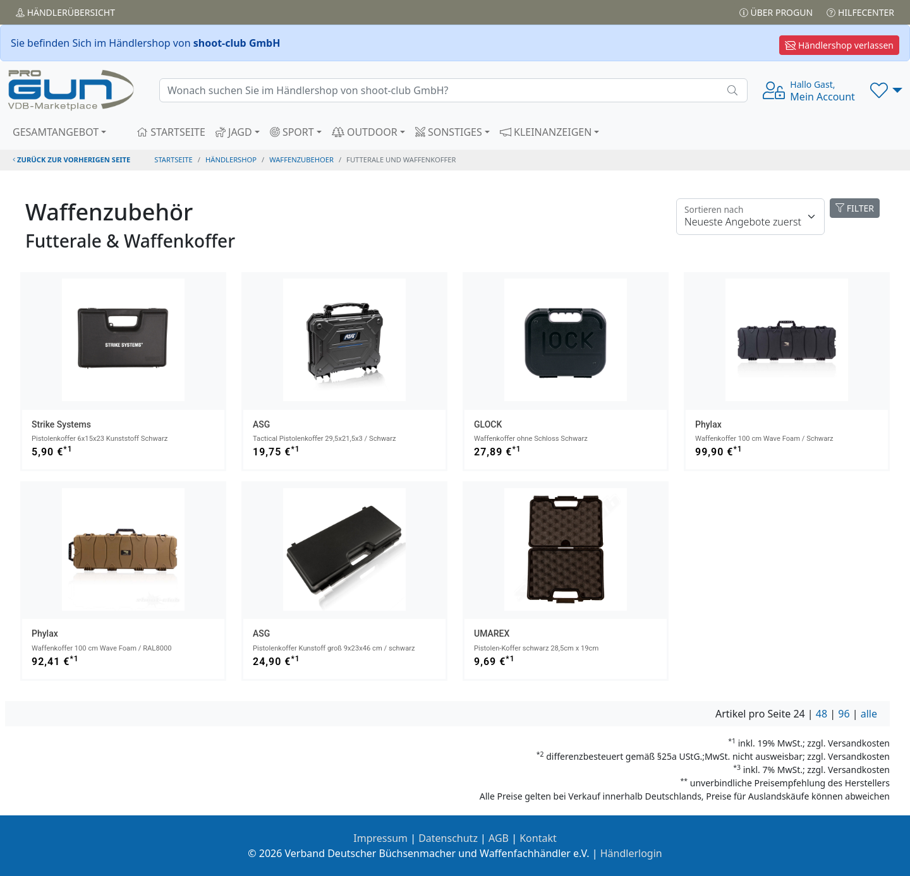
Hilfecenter (860, 12)
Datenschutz (448, 838)
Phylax (708, 424)
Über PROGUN (776, 12)
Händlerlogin (631, 853)
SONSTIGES (448, 132)
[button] (886, 90)
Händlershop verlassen (839, 45)
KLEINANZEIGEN (546, 132)
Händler (65, 12)
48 (821, 714)
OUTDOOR (364, 132)
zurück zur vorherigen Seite (71, 159)
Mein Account (822, 91)
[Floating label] (750, 216)
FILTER (854, 208)
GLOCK (488, 424)
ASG (261, 424)
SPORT (292, 132)
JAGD (233, 132)
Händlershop (231, 159)
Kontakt (538, 838)
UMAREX (491, 633)
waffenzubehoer (301, 159)
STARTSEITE (170, 132)
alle (869, 714)
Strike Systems (61, 424)
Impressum (380, 838)
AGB (498, 838)
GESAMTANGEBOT (56, 132)
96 (843, 714)
